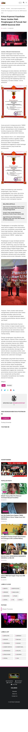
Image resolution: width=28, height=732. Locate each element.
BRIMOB (6, 592)
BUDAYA (6, 639)
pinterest (19, 681)
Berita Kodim (16, 592)
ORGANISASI (7, 650)
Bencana (19, 639)
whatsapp (18, 682)
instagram (10, 681)
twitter (10, 682)
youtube (14, 684)
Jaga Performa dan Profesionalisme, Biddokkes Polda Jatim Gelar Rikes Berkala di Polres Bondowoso (14, 218)
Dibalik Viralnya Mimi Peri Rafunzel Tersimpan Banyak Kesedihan (11, 496)
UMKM (20, 599)
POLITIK (19, 650)
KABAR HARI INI (8, 647)
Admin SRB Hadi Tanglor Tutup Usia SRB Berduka (13, 576)
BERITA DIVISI (15, 588)
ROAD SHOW (7, 654)
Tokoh (4, 571)
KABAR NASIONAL (21, 647)
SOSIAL (6, 599)
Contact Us (14, 696)
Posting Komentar (6, 422)
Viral (4, 491)
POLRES (8, 8)
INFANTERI (6, 596)
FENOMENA (7, 643)
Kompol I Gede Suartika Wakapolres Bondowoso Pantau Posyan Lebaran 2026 (13, 213)
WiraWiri (17, 702)
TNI (13, 599)
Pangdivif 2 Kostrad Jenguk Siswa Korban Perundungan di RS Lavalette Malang (13, 537)
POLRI (15, 596)
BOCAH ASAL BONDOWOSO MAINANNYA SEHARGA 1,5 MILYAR (13, 557)
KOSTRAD (5, 532)
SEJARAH (19, 654)
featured (5, 511)
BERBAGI (19, 635)
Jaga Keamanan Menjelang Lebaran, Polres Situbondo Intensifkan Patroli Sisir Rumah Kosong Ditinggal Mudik (13, 208)
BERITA (5, 588)
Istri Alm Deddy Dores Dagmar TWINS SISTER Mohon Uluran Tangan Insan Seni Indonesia (13, 517)
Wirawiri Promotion (7, 609)
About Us (14, 693)
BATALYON (6, 635)
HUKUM (18, 643)
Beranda (3, 8)
